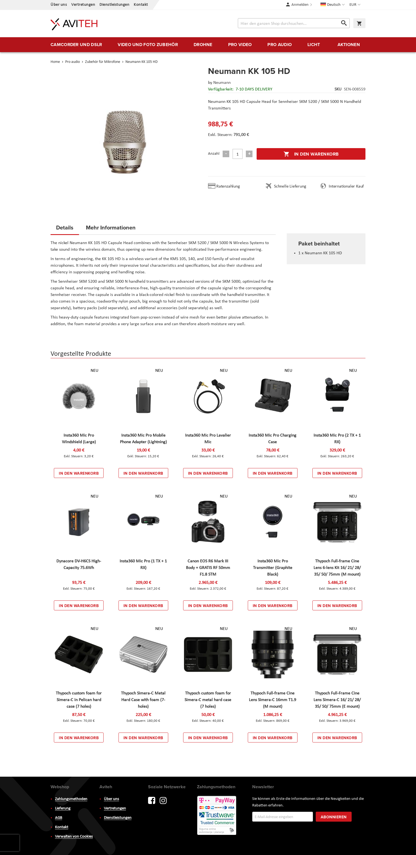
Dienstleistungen (114, 5)
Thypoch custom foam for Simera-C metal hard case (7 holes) (208, 700)
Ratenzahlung (228, 186)
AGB (58, 818)
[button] (355, 5)
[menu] (208, 44)
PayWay (217, 816)
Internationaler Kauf (346, 186)
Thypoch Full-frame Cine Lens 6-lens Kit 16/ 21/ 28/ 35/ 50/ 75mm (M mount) (337, 568)
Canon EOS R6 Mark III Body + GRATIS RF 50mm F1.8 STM (208, 568)
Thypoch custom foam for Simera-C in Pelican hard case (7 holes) (79, 700)
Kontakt (141, 5)
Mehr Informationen (111, 227)
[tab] (65, 229)
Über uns (59, 5)
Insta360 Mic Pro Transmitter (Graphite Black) (272, 568)
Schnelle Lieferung (290, 186)
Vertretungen (83, 5)
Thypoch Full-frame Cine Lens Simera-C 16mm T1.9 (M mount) (272, 700)
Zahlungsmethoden (71, 799)
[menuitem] (76, 44)
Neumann (222, 83)
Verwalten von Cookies (74, 837)
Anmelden (300, 5)
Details (64, 227)
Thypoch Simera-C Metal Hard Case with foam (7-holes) (143, 700)
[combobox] (294, 23)
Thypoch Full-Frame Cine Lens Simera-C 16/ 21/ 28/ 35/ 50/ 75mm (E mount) (337, 700)
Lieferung (62, 808)
